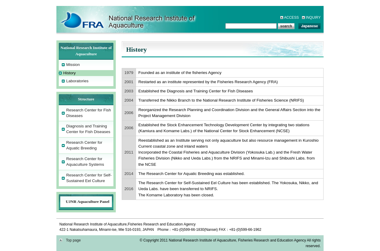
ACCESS (291, 17)
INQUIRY (313, 17)
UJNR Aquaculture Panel (88, 201)
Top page (71, 240)
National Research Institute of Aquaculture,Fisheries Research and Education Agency (109, 19)
